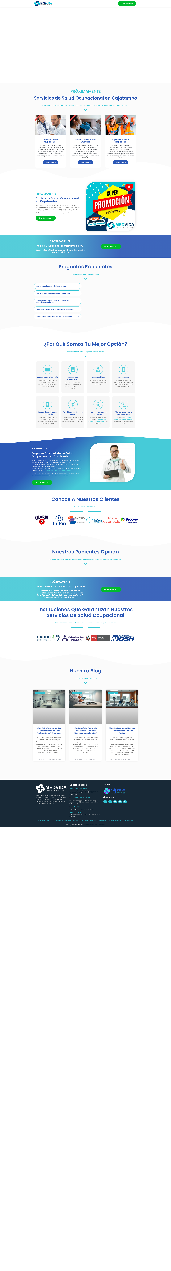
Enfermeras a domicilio (43, 808)
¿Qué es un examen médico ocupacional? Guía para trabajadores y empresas (49, 731)
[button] (46, 218)
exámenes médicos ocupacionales (97, 421)
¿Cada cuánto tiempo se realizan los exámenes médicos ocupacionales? (85, 731)
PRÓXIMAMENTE (50, 163)
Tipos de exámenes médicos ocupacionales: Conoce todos (122, 731)
